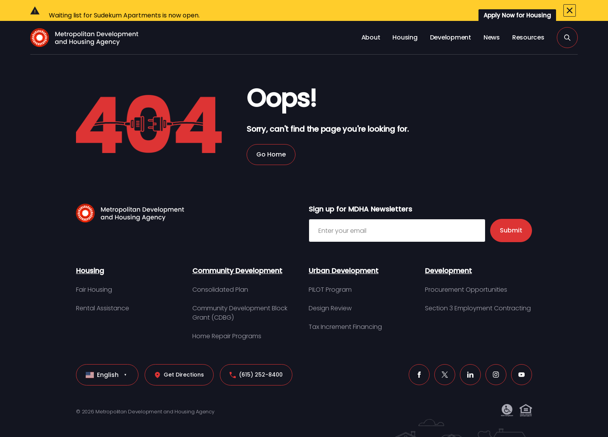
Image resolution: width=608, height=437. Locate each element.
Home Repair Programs (226, 322)
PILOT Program (330, 275)
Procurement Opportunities (466, 275)
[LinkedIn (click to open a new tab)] (470, 360)
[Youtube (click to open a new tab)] (521, 360)
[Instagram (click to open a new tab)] (495, 360)
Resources (528, 23)
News (492, 23)
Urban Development (343, 257)
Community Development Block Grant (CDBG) (239, 299)
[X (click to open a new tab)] (444, 360)
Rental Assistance (102, 294)
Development (450, 23)
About (370, 23)
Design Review (330, 294)
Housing (404, 23)
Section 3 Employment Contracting (478, 294)
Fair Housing (94, 275)
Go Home (271, 140)
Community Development (237, 257)
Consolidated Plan (220, 275)
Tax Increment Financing (345, 312)
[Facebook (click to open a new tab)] (419, 360)
